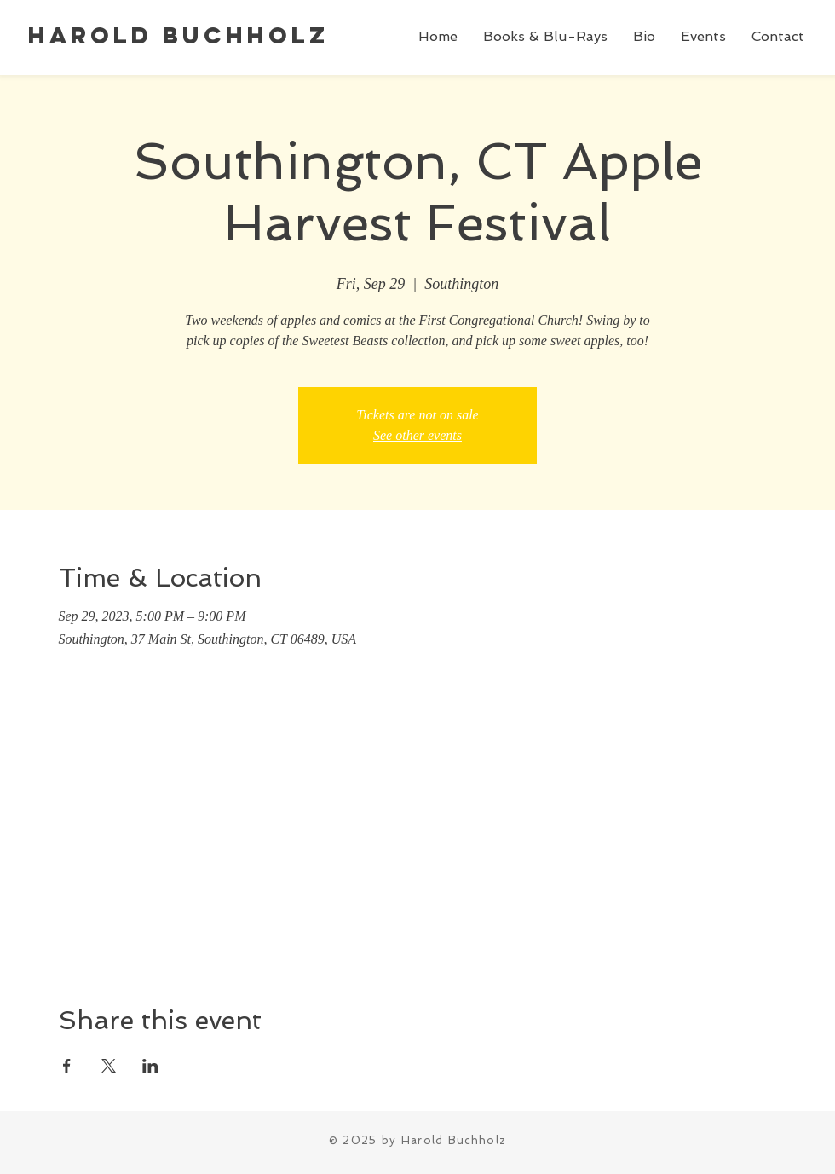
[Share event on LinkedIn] (150, 1066)
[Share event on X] (109, 1066)
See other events (417, 435)
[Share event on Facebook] (67, 1066)
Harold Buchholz (178, 34)
